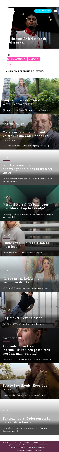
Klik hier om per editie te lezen (23, 71)
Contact (36, 442)
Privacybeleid (9, 445)
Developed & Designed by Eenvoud (28, 450)
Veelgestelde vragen (22, 442)
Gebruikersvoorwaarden (27, 445)
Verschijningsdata (16, 447)
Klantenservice (45, 445)
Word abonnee (43, 10)
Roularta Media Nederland (36, 447)
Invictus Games (13, 59)
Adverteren (7, 442)
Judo (32, 59)
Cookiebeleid (47, 442)
